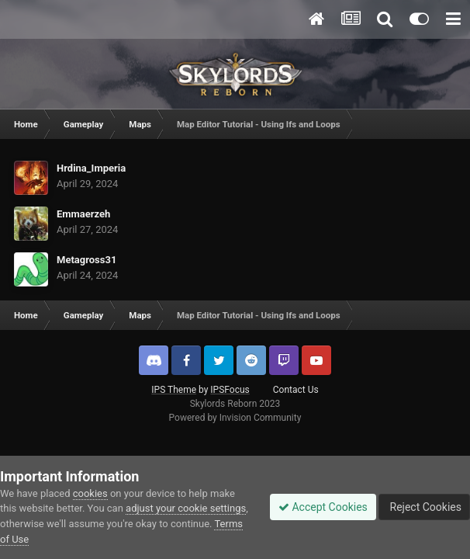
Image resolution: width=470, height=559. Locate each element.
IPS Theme (173, 389)
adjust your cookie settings (186, 508)
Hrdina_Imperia (91, 168)
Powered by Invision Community (235, 417)
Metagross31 (86, 260)
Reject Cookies (424, 507)
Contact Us (296, 389)
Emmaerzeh (83, 214)
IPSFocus (229, 389)
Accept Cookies (323, 507)
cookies (90, 493)
